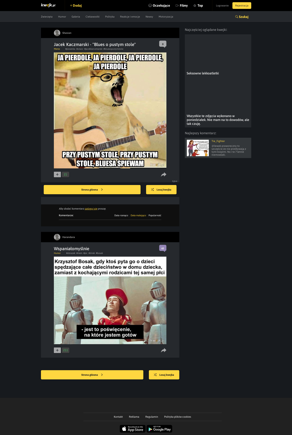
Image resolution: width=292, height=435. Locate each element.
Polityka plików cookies (177, 416)
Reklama (134, 416)
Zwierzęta (47, 16)
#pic (85, 253)
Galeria (76, 16)
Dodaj (77, 5)
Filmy (184, 5)
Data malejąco (138, 215)
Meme (57, 49)
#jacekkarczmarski (93, 49)
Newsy (149, 16)
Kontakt (118, 416)
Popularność (154, 215)
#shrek (92, 253)
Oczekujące (161, 5)
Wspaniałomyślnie (71, 248)
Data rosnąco (121, 215)
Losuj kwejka (161, 189)
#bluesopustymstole (113, 49)
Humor (62, 16)
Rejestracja (241, 5)
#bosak (99, 253)
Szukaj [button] (243, 17)
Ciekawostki (93, 16)
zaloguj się (91, 208)
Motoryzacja (166, 16)
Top (200, 5)
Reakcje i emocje (130, 16)
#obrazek (70, 253)
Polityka (110, 16)
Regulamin (151, 416)
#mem (79, 253)
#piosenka (70, 49)
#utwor (79, 49)
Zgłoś (174, 181)
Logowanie (222, 5)
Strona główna (92, 189)
